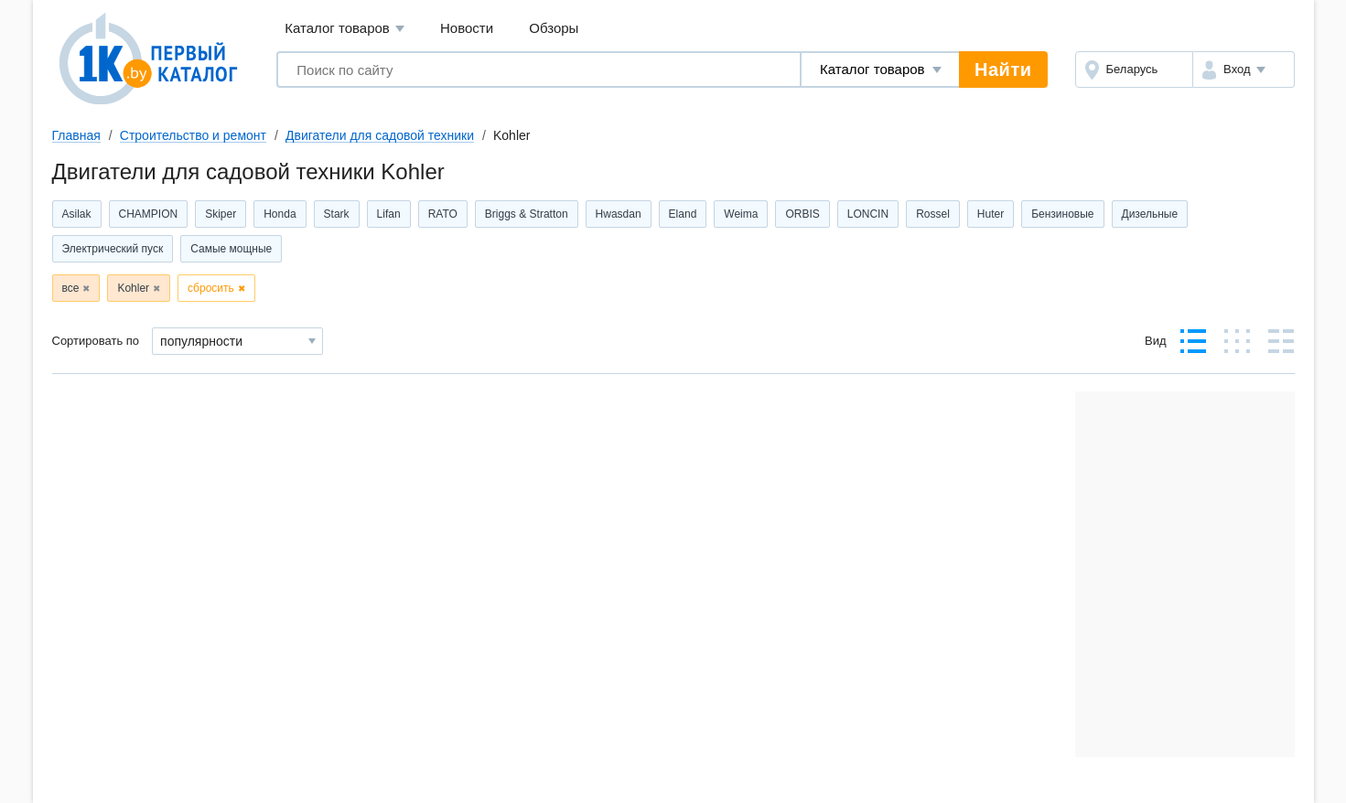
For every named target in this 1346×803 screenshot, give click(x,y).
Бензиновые (1062, 214)
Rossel (933, 214)
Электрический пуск (113, 248)
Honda (280, 214)
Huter (990, 214)
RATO (443, 214)
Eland (683, 214)
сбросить (211, 288)
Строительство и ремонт (193, 135)
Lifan (389, 214)
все (71, 288)
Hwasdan (618, 214)
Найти (1003, 69)
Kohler (133, 288)
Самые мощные (231, 248)
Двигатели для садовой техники (379, 135)
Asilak (77, 214)
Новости (466, 28)
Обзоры (553, 28)
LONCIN (867, 214)
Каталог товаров (344, 28)
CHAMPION (148, 214)
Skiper (220, 214)
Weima (741, 214)
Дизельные (1150, 214)
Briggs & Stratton (526, 214)
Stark (337, 214)
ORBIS (802, 214)
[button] (1243, 69)
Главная (76, 135)
